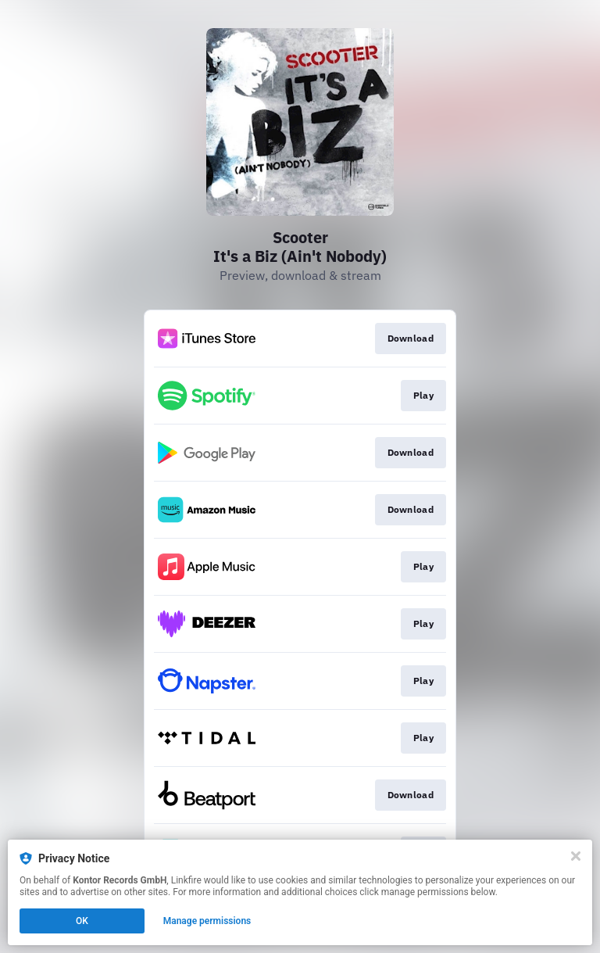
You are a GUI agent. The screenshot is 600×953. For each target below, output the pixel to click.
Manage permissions (207, 920)
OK (82, 920)
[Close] (575, 856)
